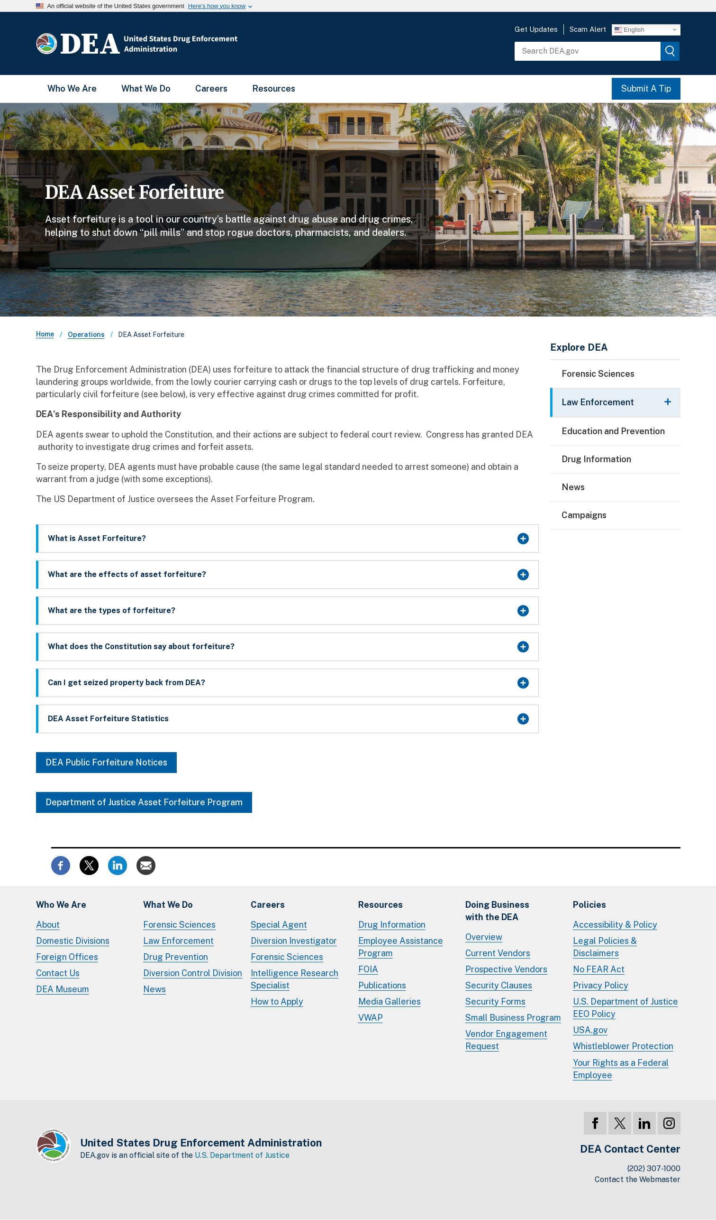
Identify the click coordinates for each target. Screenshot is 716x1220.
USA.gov (590, 1030)
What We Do (146, 88)
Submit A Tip (646, 88)
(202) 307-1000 (653, 1168)
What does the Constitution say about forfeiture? (141, 646)
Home (45, 334)
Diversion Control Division (192, 973)
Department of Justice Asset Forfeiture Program (144, 802)
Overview (483, 937)
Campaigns (584, 515)
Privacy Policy (600, 985)
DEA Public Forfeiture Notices (106, 762)
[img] (670, 51)
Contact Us (58, 973)
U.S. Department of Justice (242, 1155)
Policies (589, 905)
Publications (382, 985)
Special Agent (279, 925)
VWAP (370, 1018)
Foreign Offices (67, 957)
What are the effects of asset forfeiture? (127, 574)
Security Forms (495, 1001)
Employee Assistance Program (400, 947)
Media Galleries (389, 1001)
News (573, 487)
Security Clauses (498, 985)
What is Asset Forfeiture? (97, 538)
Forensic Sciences (598, 374)
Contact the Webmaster (637, 1179)
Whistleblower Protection (623, 1046)
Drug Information (596, 459)
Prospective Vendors (506, 969)
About (48, 925)
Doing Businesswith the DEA (497, 911)
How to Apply (277, 1001)
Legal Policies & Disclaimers (605, 947)
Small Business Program (513, 1018)
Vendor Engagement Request (506, 1040)
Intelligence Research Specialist (294, 979)
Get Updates (536, 29)
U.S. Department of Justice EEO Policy (625, 1007)
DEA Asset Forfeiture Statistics (108, 718)
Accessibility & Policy (615, 925)
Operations (86, 334)
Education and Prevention (613, 431)
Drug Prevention (175, 957)
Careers (211, 88)
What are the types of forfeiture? (111, 610)
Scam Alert (588, 29)
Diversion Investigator (294, 941)
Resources (273, 88)
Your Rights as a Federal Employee (621, 1069)
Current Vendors (497, 953)
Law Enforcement (178, 941)
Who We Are (72, 88)
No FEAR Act (599, 969)
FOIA (368, 969)
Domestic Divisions (72, 941)
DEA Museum (62, 989)
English (629, 29)
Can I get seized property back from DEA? (126, 682)
